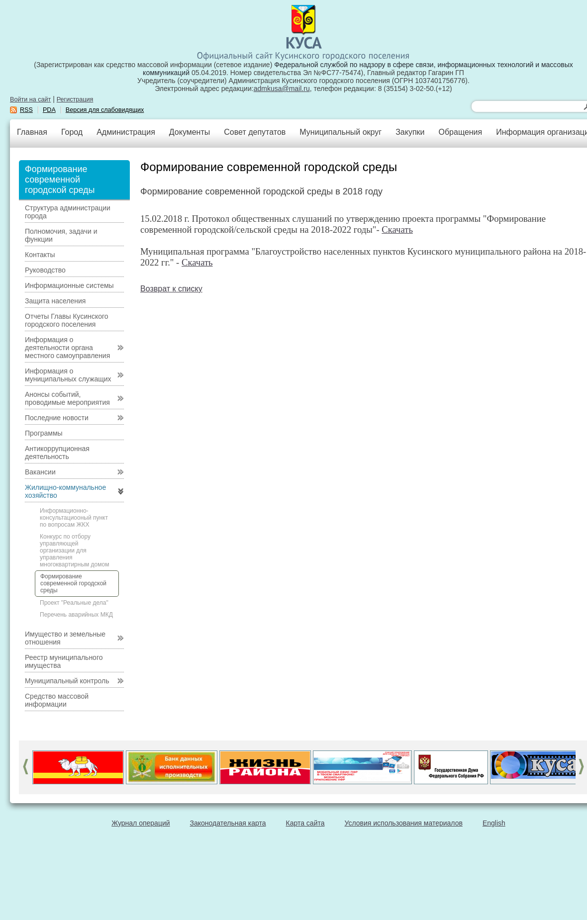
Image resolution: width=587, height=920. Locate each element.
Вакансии (40, 472)
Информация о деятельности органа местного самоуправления (67, 348)
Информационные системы (69, 285)
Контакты (40, 255)
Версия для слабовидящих (105, 109)
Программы (44, 433)
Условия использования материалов (404, 823)
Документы (189, 132)
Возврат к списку (171, 288)
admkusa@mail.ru (282, 88)
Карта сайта (305, 823)
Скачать (397, 229)
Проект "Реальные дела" (74, 602)
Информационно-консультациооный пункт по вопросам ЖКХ (74, 517)
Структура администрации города (67, 212)
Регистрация (75, 99)
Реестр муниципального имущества (64, 661)
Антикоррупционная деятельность (57, 452)
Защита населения (55, 301)
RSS (26, 109)
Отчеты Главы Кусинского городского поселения (66, 320)
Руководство (45, 270)
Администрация (126, 132)
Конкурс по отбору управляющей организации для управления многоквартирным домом (74, 550)
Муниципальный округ (340, 132)
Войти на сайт (30, 99)
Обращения (460, 132)
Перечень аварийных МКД (76, 614)
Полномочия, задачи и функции (61, 235)
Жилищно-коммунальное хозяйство (65, 491)
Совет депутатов (255, 132)
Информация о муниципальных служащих (68, 375)
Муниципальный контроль (67, 681)
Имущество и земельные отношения (65, 638)
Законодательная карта (228, 823)
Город (72, 132)
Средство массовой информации (57, 700)
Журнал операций (140, 823)
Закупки (409, 132)
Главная (32, 132)
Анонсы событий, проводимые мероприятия (67, 398)
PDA (49, 109)
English (494, 823)
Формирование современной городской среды (73, 583)
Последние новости (57, 418)
